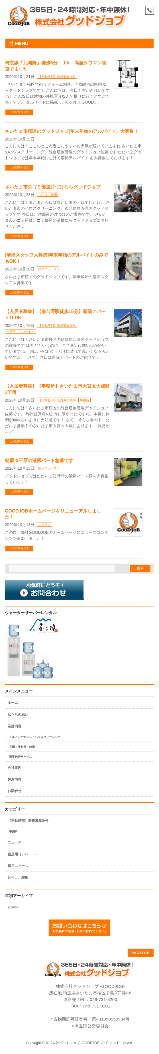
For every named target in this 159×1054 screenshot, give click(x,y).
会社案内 (14, 768)
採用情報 (14, 779)
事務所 (84, 400)
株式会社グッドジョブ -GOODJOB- (73, 1043)
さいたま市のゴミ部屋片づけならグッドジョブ (53, 186)
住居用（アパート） (20, 331)
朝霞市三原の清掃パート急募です (39, 460)
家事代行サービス (20, 756)
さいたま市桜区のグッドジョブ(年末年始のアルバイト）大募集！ (71, 131)
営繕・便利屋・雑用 (22, 746)
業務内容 (14, 726)
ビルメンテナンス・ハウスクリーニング (34, 736)
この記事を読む (19, 112)
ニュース (44, 524)
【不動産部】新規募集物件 (57, 76)
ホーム (13, 703)
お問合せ (14, 791)
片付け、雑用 (47, 194)
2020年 (13, 907)
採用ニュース (47, 269)
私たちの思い (18, 715)
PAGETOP (141, 952)
